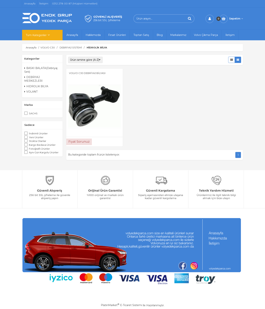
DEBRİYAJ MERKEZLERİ (33, 78)
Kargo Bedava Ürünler (42, 144)
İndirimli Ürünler (38, 133)
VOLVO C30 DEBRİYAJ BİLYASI (87, 73)
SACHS (33, 113)
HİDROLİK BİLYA (36, 86)
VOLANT (31, 91)
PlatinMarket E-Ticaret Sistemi (121, 305)
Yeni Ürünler (36, 137)
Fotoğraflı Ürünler (39, 148)
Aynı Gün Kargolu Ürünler (44, 152)
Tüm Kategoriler (36, 35)
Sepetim (236, 18)
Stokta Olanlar (37, 141)
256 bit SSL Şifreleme (106, 20)
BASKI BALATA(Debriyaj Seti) (40, 69)
